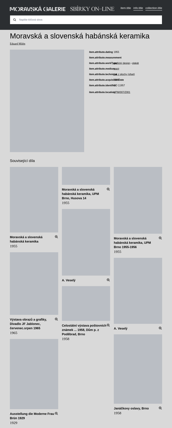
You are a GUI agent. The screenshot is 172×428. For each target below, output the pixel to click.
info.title (138, 8)
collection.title (153, 8)
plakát (135, 63)
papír (116, 68)
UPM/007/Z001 (122, 92)
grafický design (122, 63)
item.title (126, 8)
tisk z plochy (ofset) (124, 74)
